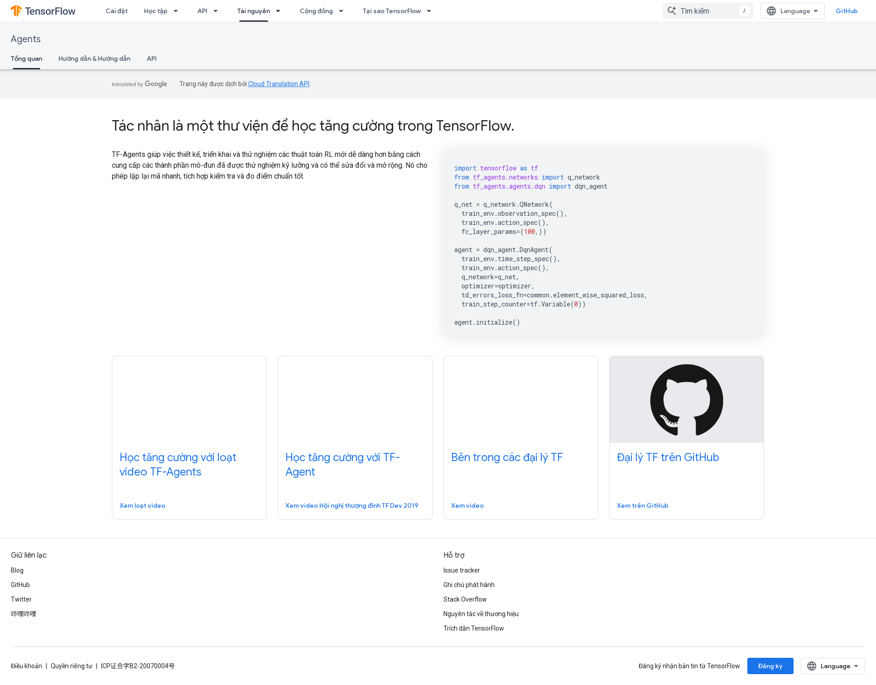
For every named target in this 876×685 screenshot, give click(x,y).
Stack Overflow (465, 599)
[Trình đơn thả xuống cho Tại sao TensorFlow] (432, 11)
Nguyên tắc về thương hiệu (481, 613)
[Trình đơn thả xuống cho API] (218, 11)
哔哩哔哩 (23, 613)
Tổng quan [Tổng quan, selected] (26, 58)
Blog (17, 570)
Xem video (467, 505)
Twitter (21, 599)
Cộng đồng (316, 11)
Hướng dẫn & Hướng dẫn (94, 58)
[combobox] (708, 11)
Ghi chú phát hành (469, 584)
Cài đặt (117, 11)
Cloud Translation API (278, 83)
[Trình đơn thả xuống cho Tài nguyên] (281, 11)
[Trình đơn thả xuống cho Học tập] (178, 11)
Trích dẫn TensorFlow (473, 628)
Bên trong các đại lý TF (507, 457)
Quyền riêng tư (71, 666)
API (202, 11)
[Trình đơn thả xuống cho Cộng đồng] (344, 11)
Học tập (156, 11)
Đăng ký (770, 666)
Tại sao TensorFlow (392, 11)
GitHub (847, 11)
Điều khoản (26, 666)
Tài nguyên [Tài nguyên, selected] (253, 11)
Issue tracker (461, 570)
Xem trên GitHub (643, 505)
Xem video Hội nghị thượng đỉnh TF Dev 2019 (352, 505)
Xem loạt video (142, 505)
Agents (26, 39)
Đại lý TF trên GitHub (668, 457)
